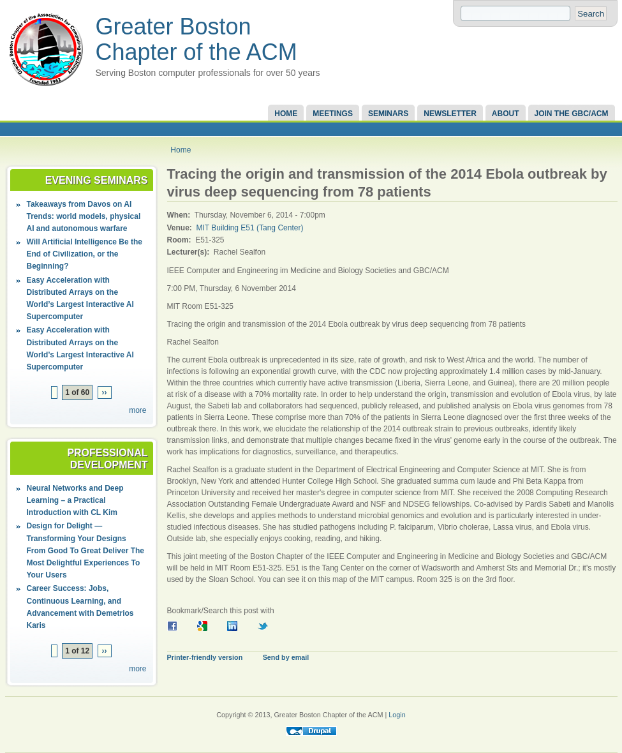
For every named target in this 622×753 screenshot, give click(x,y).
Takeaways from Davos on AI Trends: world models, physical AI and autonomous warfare (84, 216)
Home (285, 113)
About (505, 113)
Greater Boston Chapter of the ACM (196, 39)
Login (397, 715)
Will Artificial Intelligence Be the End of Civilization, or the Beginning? (84, 254)
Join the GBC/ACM (572, 113)
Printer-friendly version (205, 657)
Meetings (333, 113)
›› (104, 392)
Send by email (286, 657)
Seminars (388, 113)
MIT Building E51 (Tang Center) (250, 227)
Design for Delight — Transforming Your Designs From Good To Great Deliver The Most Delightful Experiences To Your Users (85, 550)
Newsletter (450, 113)
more (137, 410)
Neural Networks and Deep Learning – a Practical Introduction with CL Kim (75, 500)
